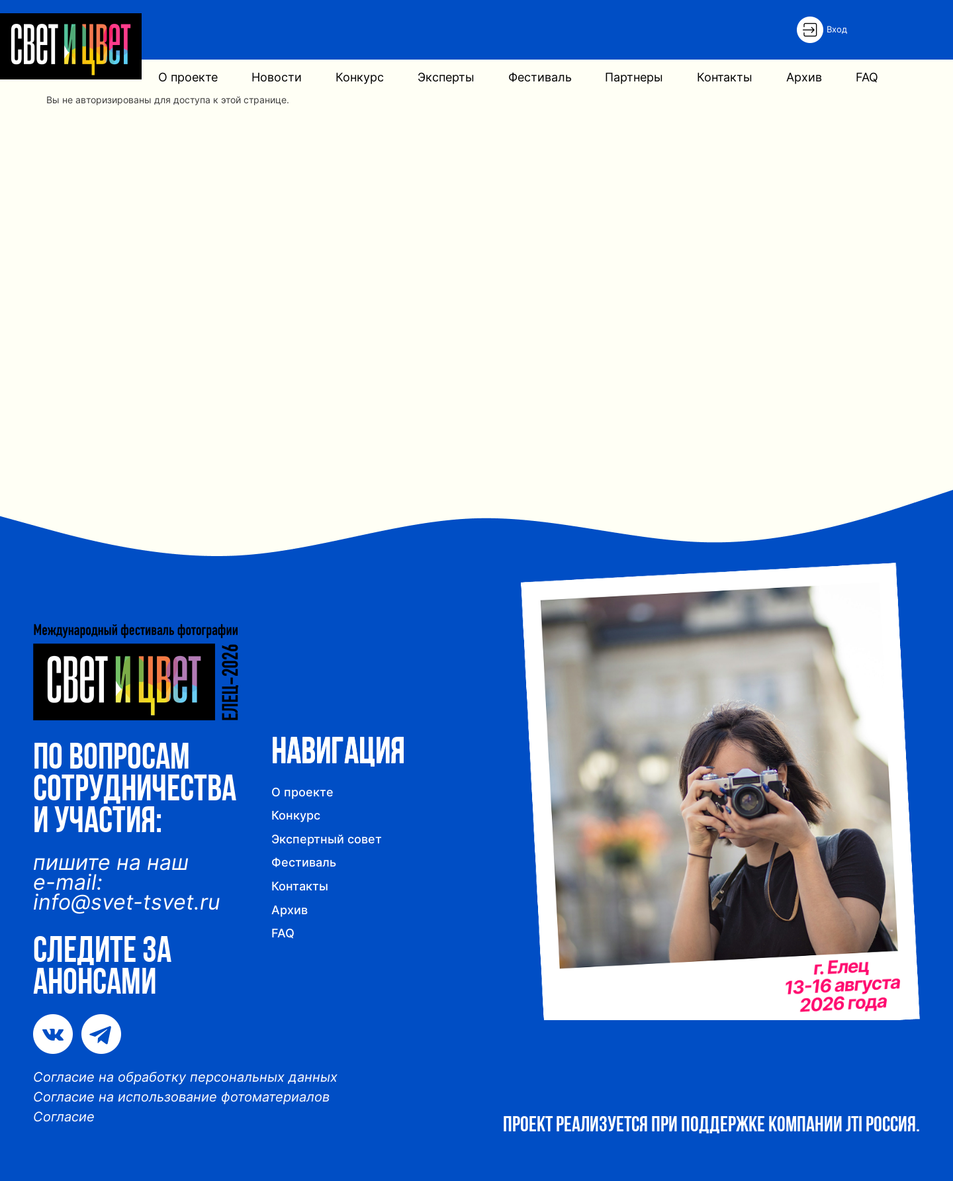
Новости (276, 77)
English (906, 28)
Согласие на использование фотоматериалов (181, 1097)
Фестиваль (540, 77)
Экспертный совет (326, 839)
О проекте (188, 77)
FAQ (867, 77)
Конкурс (360, 77)
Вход (837, 29)
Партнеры (634, 77)
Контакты (724, 77)
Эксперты (446, 77)
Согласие (64, 1117)
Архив (804, 77)
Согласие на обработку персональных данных (185, 1077)
